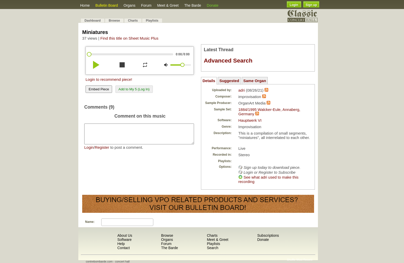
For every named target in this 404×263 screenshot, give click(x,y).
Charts (133, 20)
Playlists (152, 20)
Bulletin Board (106, 5)
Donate (212, 5)
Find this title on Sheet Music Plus (129, 38)
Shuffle (291, 259)
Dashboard (93, 20)
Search (212, 248)
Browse (114, 20)
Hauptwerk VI (250, 120)
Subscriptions (268, 235)
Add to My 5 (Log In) (134, 89)
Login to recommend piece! (109, 79)
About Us (124, 235)
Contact (123, 248)
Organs (130, 5)
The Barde (192, 5)
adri (241, 90)
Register (102, 151)
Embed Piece (99, 89)
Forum (146, 5)
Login (294, 5)
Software (124, 240)
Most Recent (304, 259)
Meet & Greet (168, 5)
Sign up (311, 5)
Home (85, 5)
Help (121, 244)
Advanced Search (228, 60)
